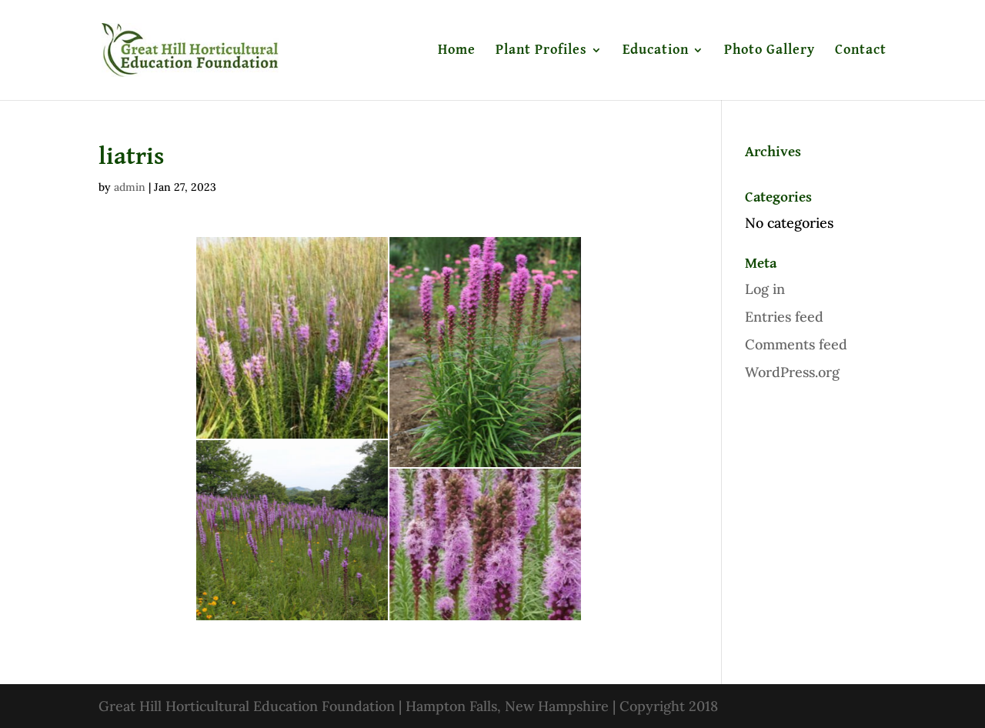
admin (129, 187)
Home (457, 51)
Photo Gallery (769, 51)
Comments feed (796, 344)
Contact (860, 51)
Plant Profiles (541, 51)
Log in (765, 289)
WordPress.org (792, 372)
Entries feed (784, 317)
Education (656, 51)
